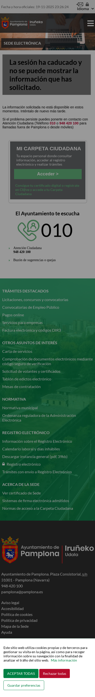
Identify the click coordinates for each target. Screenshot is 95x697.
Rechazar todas (54, 673)
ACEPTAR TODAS (21, 673)
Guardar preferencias (23, 685)
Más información (64, 660)
